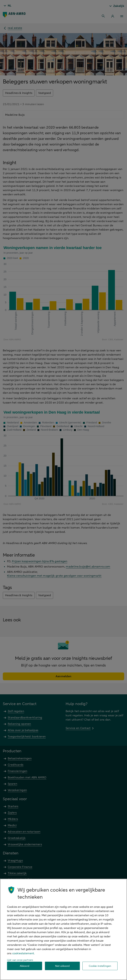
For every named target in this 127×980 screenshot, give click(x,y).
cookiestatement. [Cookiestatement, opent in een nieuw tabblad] (23, 953)
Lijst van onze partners (20, 960)
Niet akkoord (62, 966)
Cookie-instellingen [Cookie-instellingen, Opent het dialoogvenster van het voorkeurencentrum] (100, 966)
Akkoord (24, 966)
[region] (63, 929)
